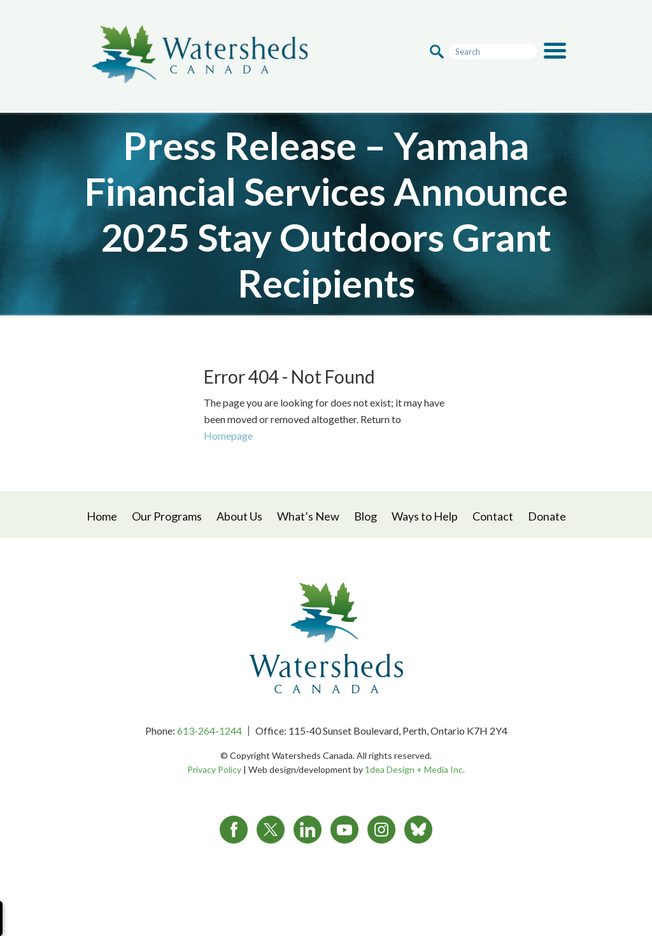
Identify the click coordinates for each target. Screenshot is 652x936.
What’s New (308, 516)
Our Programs (167, 516)
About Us (239, 516)
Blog (365, 516)
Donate (547, 516)
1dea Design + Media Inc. (415, 769)
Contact (492, 516)
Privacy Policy (214, 769)
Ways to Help (425, 516)
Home (102, 516)
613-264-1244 (209, 730)
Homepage (228, 435)
